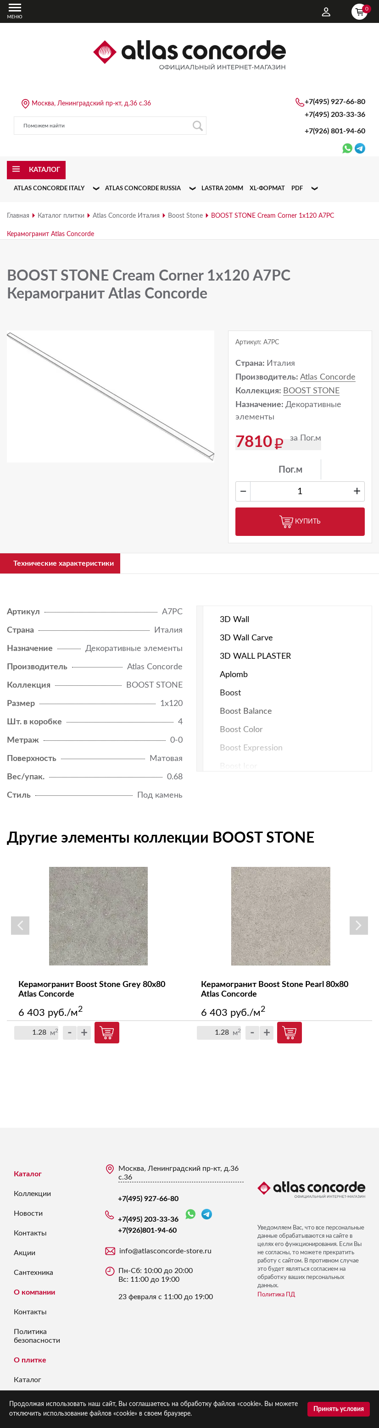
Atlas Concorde (328, 377)
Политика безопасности (37, 1337)
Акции (24, 1254)
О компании (34, 1293)
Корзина (361, 11)
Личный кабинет (326, 12)
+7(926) (335, 131)
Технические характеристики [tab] (72, 564)
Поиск (197, 126)
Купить (300, 521)
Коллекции (32, 1195)
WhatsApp (190, 1216)
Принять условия (338, 1409)
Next (359, 927)
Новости (28, 1214)
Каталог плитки (61, 216)
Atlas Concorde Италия (126, 216)
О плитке (30, 1361)
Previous (20, 927)
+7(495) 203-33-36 (335, 114)
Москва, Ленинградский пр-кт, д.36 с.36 (91, 103)
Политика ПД (276, 1296)
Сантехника (33, 1274)
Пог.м (290, 469)
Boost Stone (185, 216)
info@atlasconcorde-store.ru (165, 1252)
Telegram (206, 1215)
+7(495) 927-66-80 (335, 101)
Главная (18, 216)
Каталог (28, 1175)
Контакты (30, 1234)
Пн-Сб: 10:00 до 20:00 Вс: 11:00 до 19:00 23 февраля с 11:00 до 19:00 (165, 1285)
